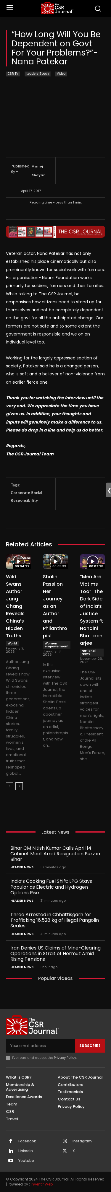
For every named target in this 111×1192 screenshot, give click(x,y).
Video (61, 73)
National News (89, 652)
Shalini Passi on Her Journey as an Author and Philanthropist (55, 606)
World (12, 643)
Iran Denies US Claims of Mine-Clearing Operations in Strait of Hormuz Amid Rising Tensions (55, 954)
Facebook (27, 1141)
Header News (21, 867)
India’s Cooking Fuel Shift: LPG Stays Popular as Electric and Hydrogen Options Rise (51, 887)
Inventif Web (42, 1184)
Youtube (26, 1160)
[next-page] (19, 786)
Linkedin (25, 1151)
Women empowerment (57, 645)
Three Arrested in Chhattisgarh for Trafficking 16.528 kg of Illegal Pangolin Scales (54, 920)
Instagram (82, 1141)
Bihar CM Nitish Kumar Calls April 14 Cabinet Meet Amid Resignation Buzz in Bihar (55, 854)
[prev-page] (9, 786)
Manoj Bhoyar (38, 171)
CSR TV (13, 73)
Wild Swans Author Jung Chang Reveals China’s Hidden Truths (15, 606)
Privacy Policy (65, 1057)
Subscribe (90, 1045)
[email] (40, 1045)
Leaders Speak (38, 73)
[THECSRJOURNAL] (57, 8)
